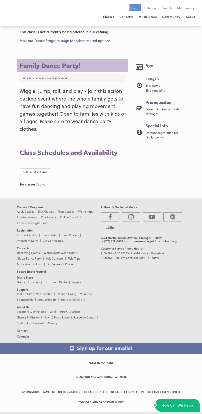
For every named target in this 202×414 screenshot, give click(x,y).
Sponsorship (25, 299)
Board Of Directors (72, 299)
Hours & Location (28, 282)
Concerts (126, 16)
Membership (186, 7)
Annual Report (46, 299)
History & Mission (28, 317)
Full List (35, 172)
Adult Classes (25, 211)
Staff (20, 323)
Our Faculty (48, 217)
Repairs (76, 282)
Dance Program (56, 78)
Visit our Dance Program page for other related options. (65, 40)
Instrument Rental (55, 282)
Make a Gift (24, 294)
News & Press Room (57, 317)
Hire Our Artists (70, 312)
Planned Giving (66, 294)
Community (171, 16)
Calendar (150, 7)
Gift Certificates (53, 241)
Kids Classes (46, 211)
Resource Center (85, 317)
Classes (108, 16)
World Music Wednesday (60, 253)
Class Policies (70, 235)
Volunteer (86, 294)
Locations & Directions (31, 312)
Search (167, 7)
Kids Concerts (55, 258)
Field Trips (74, 258)
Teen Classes (66, 211)
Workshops (85, 211)
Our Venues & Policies (60, 264)
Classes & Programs (30, 207)
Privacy (52, 323)
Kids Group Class (33, 78)
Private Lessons (27, 217)
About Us (23, 307)
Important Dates (28, 241)
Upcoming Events (28, 253)
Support (22, 289)
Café (53, 312)
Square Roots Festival (31, 271)
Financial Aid (49, 235)
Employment (35, 323)
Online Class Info (71, 217)
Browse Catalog (27, 235)
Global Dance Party (29, 258)
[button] (177, 405)
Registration (25, 230)
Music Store (147, 16)
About (190, 16)
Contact (22, 330)
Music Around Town (30, 264)
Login (135, 7)
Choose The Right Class (32, 223)
